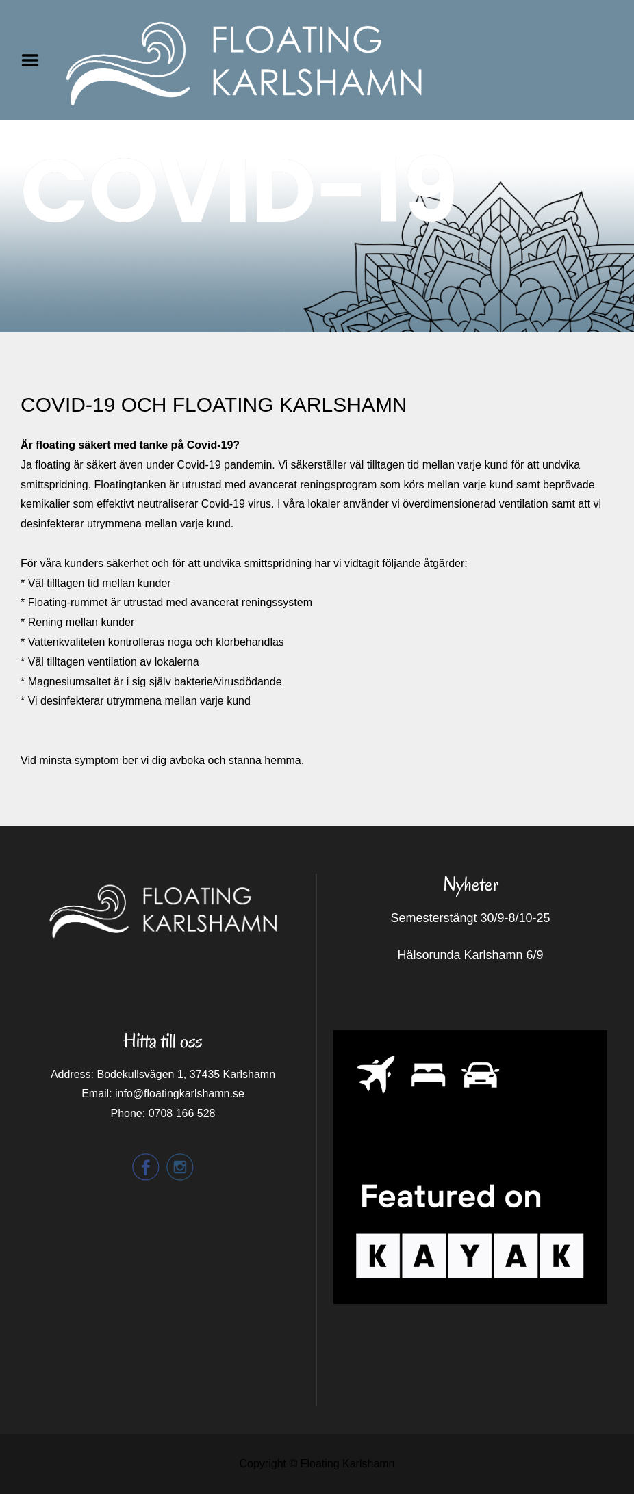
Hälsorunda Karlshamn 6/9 (470, 955)
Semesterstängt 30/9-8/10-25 (470, 918)
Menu (35, 60)
